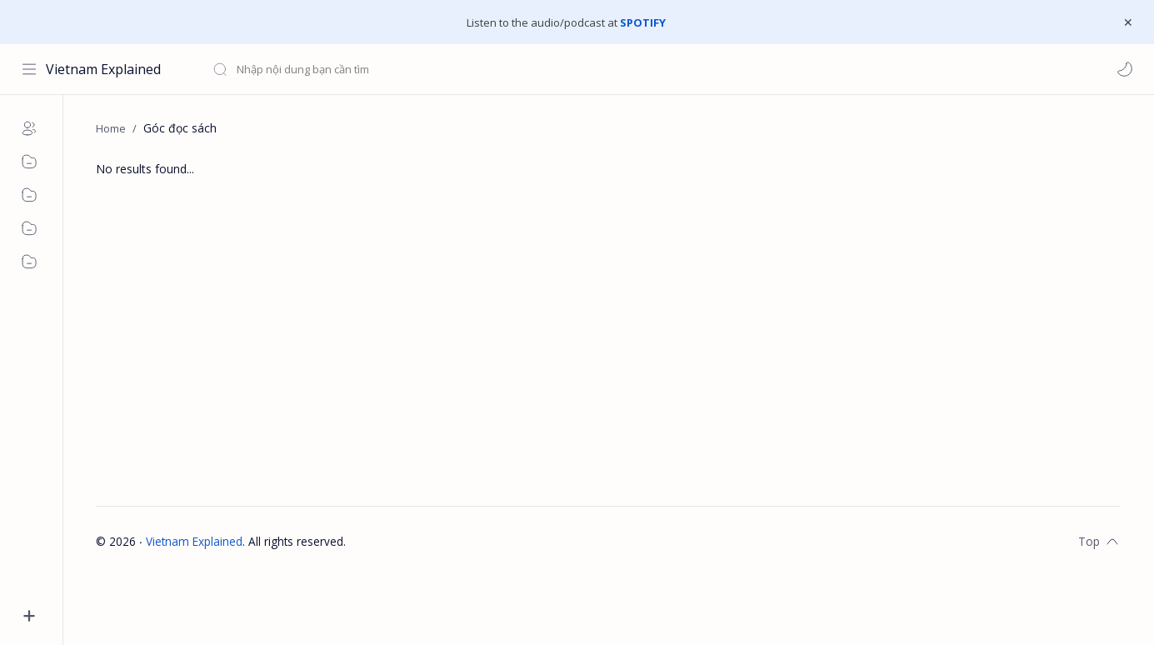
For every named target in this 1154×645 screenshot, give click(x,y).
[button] (1124, 69)
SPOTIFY (643, 22)
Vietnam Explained (103, 69)
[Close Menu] (1128, 22)
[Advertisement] (596, 355)
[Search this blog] (346, 69)
